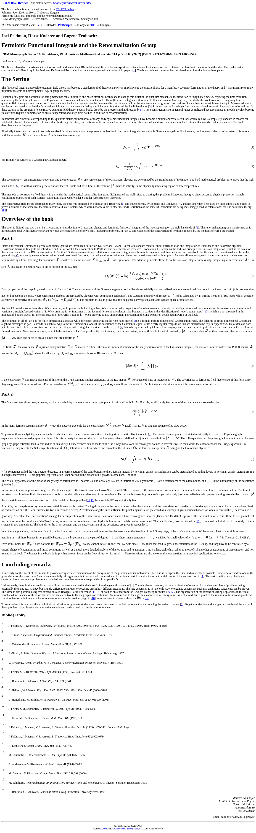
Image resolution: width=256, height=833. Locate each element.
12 (92, 500)
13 (198, 521)
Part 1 (7, 238)
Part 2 (7, 394)
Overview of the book (27, 219)
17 (171, 591)
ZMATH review (65, 9)
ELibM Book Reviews (14, 2)
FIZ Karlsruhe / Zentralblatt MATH (127, 828)
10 (206, 311)
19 (146, 598)
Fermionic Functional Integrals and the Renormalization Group (79, 45)
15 (97, 591)
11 (88, 500)
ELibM (103, 828)
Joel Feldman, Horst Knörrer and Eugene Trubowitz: (50, 35)
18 (93, 598)
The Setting (15, 79)
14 (94, 591)
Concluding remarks (26, 564)
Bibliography (13, 615)
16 (168, 591)
